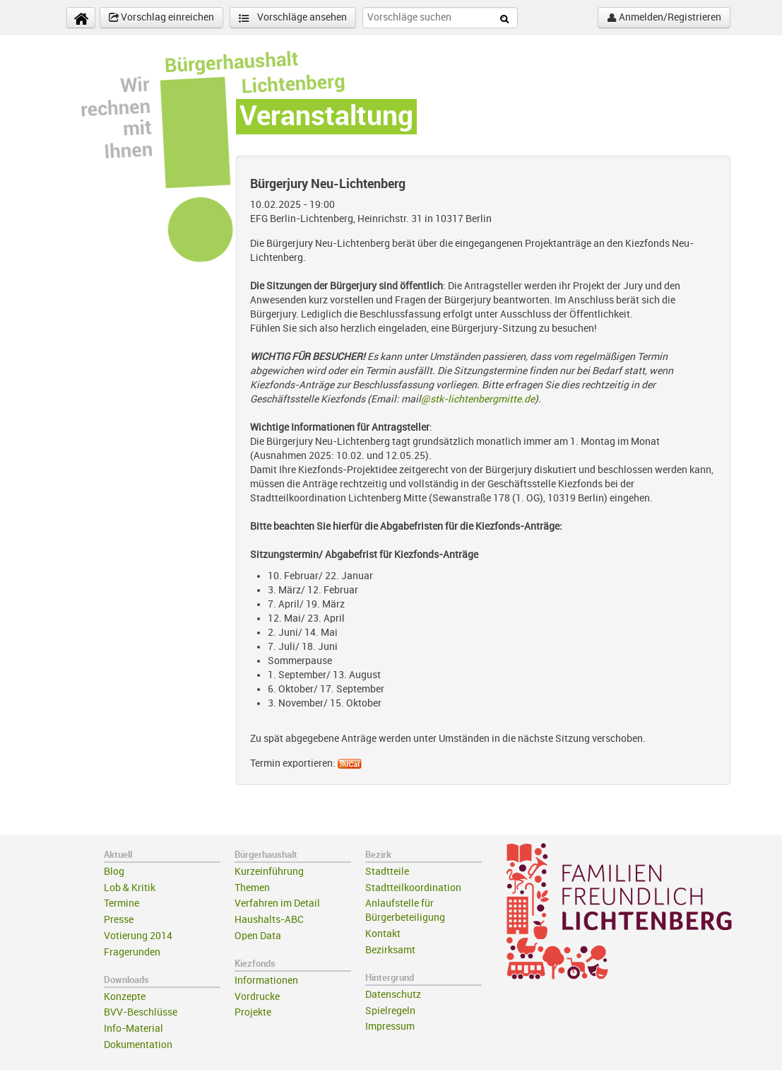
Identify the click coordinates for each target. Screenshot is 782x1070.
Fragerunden (132, 952)
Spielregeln (390, 1011)
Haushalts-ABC (269, 919)
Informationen (266, 980)
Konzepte (125, 997)
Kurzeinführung (269, 871)
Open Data (258, 936)
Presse (119, 919)
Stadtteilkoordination (413, 888)
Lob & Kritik (129, 888)
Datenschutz (393, 994)
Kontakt (383, 934)
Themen (252, 888)
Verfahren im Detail (277, 903)
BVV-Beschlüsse (140, 1012)
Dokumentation (138, 1045)
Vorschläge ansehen (293, 18)
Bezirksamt (390, 950)
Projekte (253, 1012)
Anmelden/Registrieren (664, 17)
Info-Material (133, 1028)
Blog (114, 871)
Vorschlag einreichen (161, 17)
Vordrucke (257, 997)
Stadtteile (387, 871)
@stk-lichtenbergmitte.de (478, 399)
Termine (121, 903)
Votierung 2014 (138, 936)
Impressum (390, 1026)
